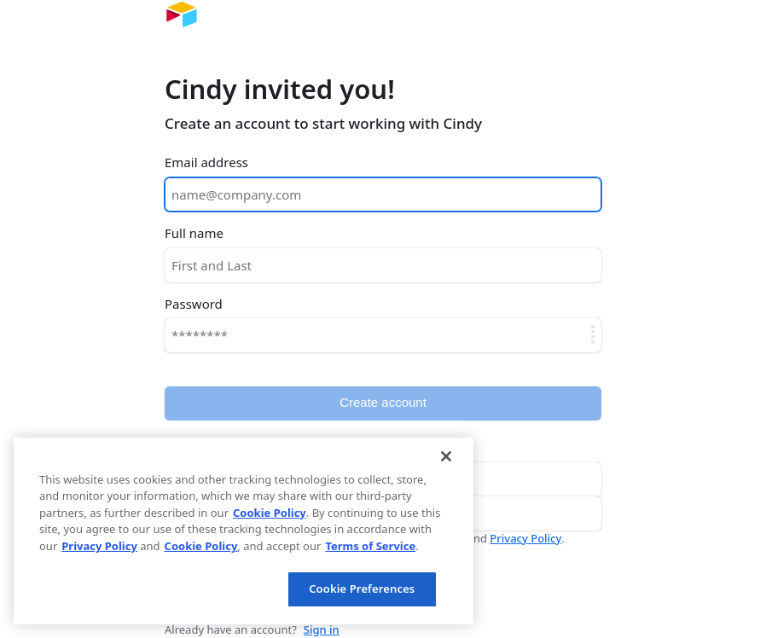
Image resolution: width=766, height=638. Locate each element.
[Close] (446, 456)
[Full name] (383, 265)
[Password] (383, 335)
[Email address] (383, 194)
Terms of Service (370, 546)
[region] (243, 531)
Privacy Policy (525, 538)
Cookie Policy (269, 512)
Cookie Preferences (362, 588)
